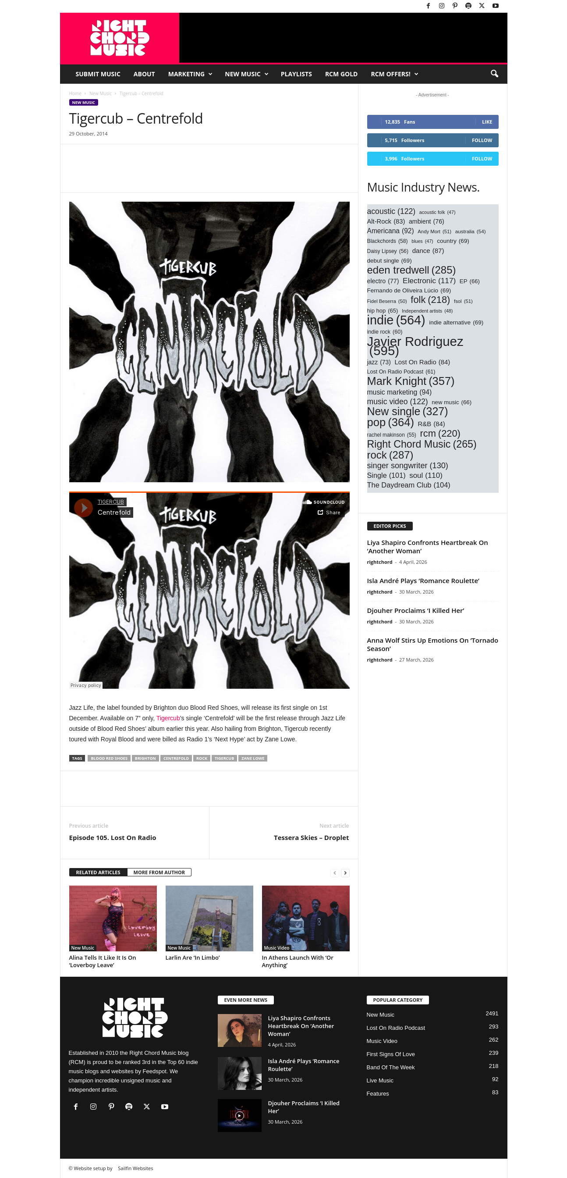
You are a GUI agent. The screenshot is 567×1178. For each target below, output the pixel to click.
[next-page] (345, 872)
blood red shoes (109, 758)
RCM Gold (341, 74)
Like (487, 121)
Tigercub (168, 718)
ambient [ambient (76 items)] (426, 221)
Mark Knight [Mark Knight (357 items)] (411, 381)
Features (378, 1093)
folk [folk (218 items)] (430, 299)
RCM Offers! (394, 74)
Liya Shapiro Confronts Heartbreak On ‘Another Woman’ (427, 546)
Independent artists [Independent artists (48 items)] (427, 311)
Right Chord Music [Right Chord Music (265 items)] (422, 444)
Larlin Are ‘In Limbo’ (193, 957)
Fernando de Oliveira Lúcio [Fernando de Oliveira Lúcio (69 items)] (409, 290)
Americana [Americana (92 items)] (390, 230)
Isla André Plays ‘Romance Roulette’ (423, 580)
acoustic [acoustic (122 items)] (391, 211)
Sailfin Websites (135, 1168)
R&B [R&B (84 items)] (431, 424)
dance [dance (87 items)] (428, 250)
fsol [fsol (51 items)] (463, 301)
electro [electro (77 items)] (383, 281)
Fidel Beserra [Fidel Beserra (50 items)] (387, 301)
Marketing (190, 74)
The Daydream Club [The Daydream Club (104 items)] (408, 485)
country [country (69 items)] (453, 241)
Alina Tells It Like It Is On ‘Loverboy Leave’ (102, 961)
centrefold (176, 758)
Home (75, 93)
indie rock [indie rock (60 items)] (385, 332)
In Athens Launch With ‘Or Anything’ (297, 961)
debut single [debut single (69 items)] (389, 260)
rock (201, 758)
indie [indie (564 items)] (396, 320)
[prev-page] (334, 872)
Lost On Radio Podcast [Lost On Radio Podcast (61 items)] (401, 372)
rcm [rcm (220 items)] (440, 433)
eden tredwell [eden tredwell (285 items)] (411, 269)
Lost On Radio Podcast (396, 1028)
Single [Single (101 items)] (386, 475)
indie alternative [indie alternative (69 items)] (456, 322)
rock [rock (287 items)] (390, 454)
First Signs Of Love (391, 1054)
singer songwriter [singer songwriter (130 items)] (407, 465)
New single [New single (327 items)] (407, 411)
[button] (494, 74)
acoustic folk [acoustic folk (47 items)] (437, 212)
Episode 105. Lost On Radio (112, 837)
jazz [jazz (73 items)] (379, 362)
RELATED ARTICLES (98, 872)
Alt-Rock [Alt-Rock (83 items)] (386, 221)
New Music (246, 74)
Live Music (380, 1080)
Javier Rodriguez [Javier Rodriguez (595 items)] (415, 346)
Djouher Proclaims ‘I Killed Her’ (415, 610)
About (144, 74)
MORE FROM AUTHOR (159, 872)
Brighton (145, 758)
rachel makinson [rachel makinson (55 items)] (391, 435)
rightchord (380, 562)
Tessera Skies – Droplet (311, 837)
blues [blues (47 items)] (422, 241)
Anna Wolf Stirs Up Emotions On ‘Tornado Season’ (433, 644)
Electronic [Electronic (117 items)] (429, 280)
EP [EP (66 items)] (470, 281)
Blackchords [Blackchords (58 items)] (387, 241)
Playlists (296, 74)
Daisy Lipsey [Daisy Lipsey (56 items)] (388, 251)
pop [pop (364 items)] (390, 422)
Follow (482, 140)
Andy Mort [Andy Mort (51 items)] (434, 231)
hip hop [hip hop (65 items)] (382, 310)
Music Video (277, 948)
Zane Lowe (252, 758)
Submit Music (98, 74)
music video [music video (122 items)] (397, 401)
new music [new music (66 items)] (451, 402)
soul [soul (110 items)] (426, 475)
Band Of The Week (391, 1067)
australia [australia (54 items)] (470, 231)
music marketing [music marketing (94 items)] (399, 392)
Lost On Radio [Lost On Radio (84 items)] (422, 362)
